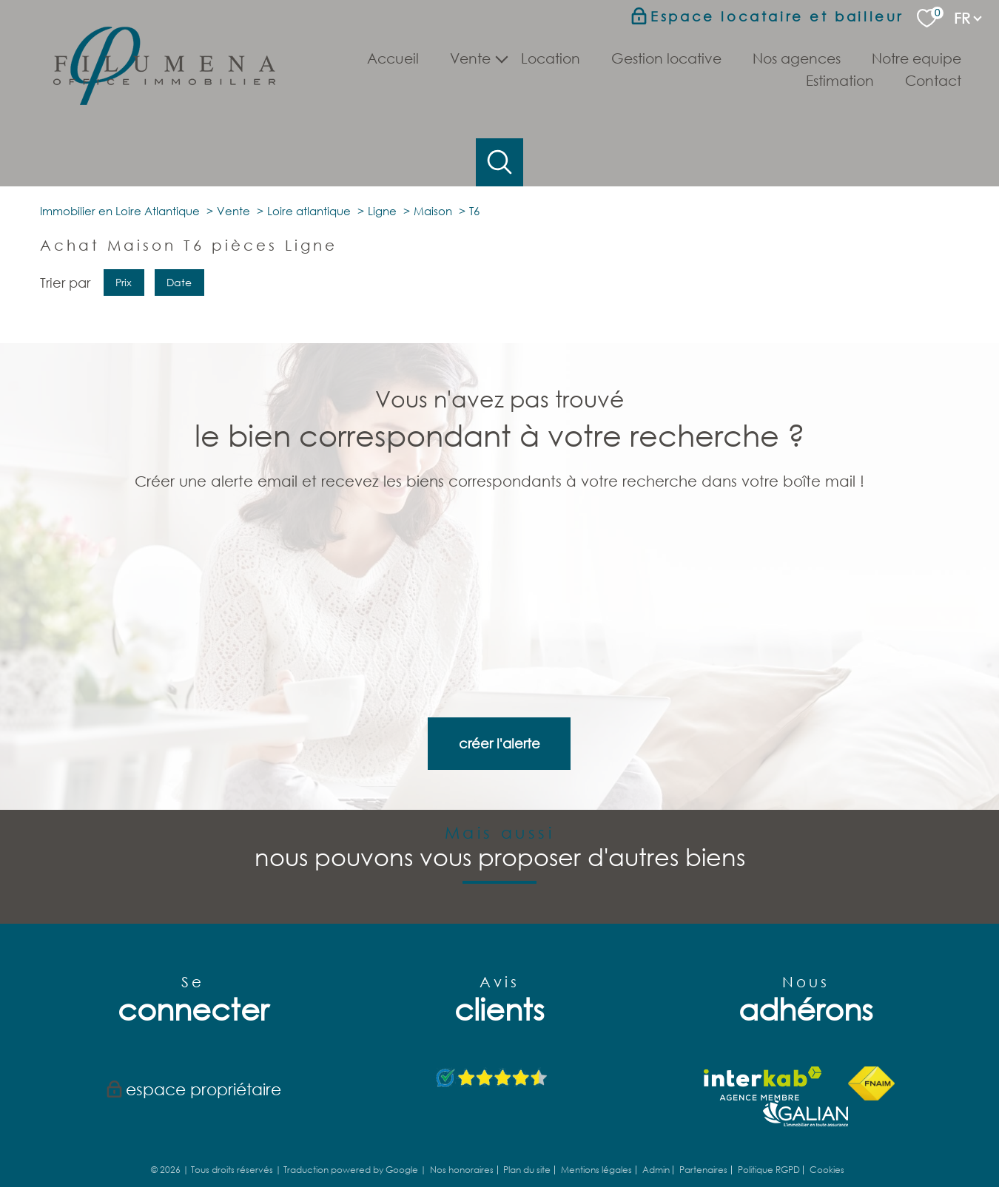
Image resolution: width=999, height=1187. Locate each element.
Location (550, 58)
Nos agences (797, 58)
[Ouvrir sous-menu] (501, 58)
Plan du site (527, 1133)
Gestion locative (666, 58)
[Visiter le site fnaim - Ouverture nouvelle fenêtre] (871, 1046)
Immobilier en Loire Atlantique (120, 371)
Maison (433, 371)
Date (179, 443)
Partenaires (703, 1133)
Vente (233, 371)
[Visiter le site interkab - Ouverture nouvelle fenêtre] (762, 1046)
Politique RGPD (769, 1133)
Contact (933, 80)
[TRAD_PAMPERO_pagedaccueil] (164, 100)
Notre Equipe (916, 58)
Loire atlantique (309, 371)
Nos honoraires (462, 1133)
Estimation (840, 80)
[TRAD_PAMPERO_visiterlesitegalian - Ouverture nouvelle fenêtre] (805, 1076)
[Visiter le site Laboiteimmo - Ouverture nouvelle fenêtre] (499, 1163)
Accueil (393, 58)
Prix (123, 443)
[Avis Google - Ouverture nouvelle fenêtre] (492, 1041)
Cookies (827, 1134)
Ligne (382, 371)
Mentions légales (596, 1133)
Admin (656, 1133)
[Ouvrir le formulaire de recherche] (500, 162)
